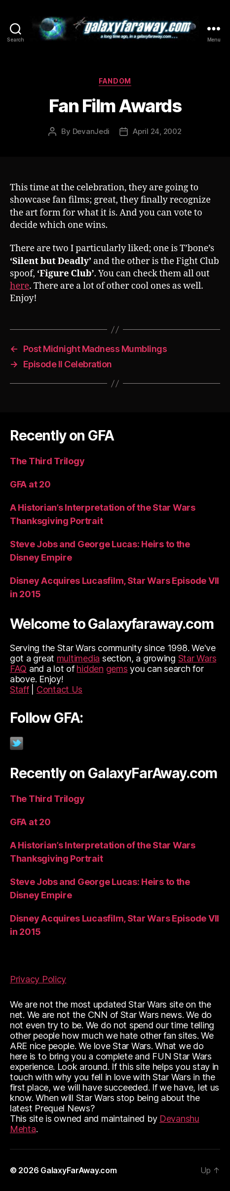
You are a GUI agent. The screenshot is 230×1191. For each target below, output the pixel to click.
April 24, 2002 (157, 131)
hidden (90, 668)
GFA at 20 (30, 484)
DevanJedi (91, 131)
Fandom (115, 81)
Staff (19, 689)
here (19, 286)
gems (117, 668)
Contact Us (59, 689)
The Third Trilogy (47, 461)
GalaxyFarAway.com (78, 1170)
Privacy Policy (38, 979)
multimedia (78, 658)
